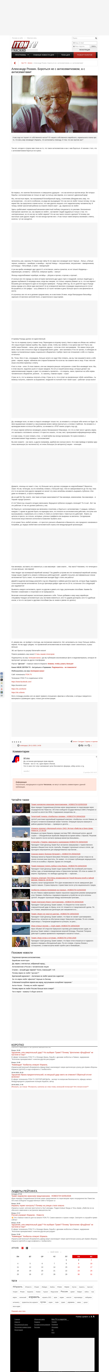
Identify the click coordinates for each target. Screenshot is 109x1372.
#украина (30, 1292)
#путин (74, 1287)
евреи (15, 1297)
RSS (24, 50)
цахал (86, 1302)
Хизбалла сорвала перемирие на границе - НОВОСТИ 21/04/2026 (58, 890)
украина (71, 1302)
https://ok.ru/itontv (18, 692)
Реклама (37, 1327)
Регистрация (84, 50)
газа (92, 1292)
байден (79, 1292)
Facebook (15, 50)
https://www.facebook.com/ (21, 682)
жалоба (26, 771)
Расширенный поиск (21, 1324)
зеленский (22, 1297)
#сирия (15, 1292)
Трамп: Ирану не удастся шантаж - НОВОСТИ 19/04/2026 (55, 914)
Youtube (12, 50)
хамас (79, 1302)
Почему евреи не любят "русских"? (25, 973)
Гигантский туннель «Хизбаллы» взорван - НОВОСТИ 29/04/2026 (58, 816)
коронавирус (78, 1297)
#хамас (38, 1292)
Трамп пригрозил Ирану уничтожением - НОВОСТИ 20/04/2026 (57, 902)
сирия (50, 1302)
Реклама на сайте (17, 38)
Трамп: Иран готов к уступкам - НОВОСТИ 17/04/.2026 (53, 938)
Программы (20, 55)
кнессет (68, 1297)
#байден (44, 1287)
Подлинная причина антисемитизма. (26, 957)
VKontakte (18, 50)
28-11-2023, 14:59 (35, 745)
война (87, 1292)
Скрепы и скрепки (91, 741)
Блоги (75, 741)
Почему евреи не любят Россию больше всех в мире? (33, 989)
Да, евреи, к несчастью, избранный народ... (29, 964)
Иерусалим (54, 1292)
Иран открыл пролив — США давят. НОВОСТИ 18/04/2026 (55, 926)
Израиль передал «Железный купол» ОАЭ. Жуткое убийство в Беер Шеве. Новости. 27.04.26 (62, 829)
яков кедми (16, 1306)
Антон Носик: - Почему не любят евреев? (28, 985)
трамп (63, 1302)
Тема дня (65, 55)
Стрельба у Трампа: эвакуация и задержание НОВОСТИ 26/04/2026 (59, 842)
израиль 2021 (46, 1297)
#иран (66, 1287)
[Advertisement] (55, 17)
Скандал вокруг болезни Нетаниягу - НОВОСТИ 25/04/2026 (55, 854)
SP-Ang (26, 758)
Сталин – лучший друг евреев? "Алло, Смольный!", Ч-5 (33, 970)
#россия (90, 1287)
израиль (34, 1297)
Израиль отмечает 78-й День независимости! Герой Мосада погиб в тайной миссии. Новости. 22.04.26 (62, 879)
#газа (59, 1287)
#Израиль (17, 1287)
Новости (17, 1322)
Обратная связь (32, 38)
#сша (22, 1292)
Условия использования (42, 1324)
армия (72, 1292)
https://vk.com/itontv (18, 689)
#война (52, 1287)
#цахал (45, 1292)
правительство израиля (30, 1302)
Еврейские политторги (20, 960)
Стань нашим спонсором (44, 654)
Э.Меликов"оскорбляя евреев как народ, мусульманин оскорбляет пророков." (42, 982)
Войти (94, 46)
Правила (37, 1322)
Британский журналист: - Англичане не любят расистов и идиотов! (38, 976)
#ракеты (82, 1287)
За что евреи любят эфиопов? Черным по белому (31, 979)
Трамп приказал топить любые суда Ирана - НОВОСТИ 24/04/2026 (59, 866)
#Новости (28, 1287)
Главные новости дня (43, 55)
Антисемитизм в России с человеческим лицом (30, 967)
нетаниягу (16, 1302)
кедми (62, 1297)
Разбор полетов (84, 55)
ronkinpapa (23, 745)
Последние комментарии (22, 1327)
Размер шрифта (82, 1317)
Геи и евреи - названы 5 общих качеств (27, 992)
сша (56, 1302)
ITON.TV (28, 674)
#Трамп (36, 1287)
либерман (88, 1297)
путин (43, 1302)
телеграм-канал (34, 658)
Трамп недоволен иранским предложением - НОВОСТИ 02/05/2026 (59, 804)
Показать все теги (18, 1311)
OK (21, 50)
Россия (64, 1291)
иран (55, 1297)
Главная (17, 1319)
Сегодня (81, 741)
